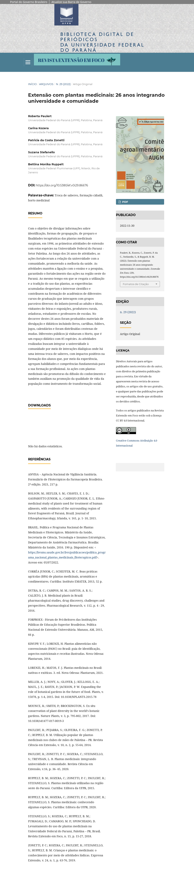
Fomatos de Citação (136, 284)
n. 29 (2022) (63, 84)
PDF (124, 201)
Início (32, 84)
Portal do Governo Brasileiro (28, 2)
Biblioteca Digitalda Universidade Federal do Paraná (102, 42)
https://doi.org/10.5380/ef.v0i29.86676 (62, 185)
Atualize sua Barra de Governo (71, 2)
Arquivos (46, 84)
